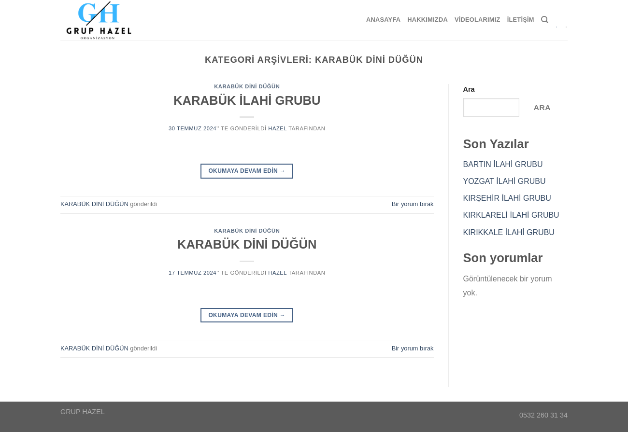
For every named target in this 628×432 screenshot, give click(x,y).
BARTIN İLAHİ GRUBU (503, 164)
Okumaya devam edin (246, 171)
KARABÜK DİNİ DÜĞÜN (247, 86)
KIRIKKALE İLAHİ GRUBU (509, 232)
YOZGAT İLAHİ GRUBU (504, 181)
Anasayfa (383, 19)
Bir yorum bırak (413, 204)
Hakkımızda (427, 19)
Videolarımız (477, 19)
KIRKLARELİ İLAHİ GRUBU (511, 215)
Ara (469, 89)
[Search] (544, 20)
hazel (277, 128)
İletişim (520, 19)
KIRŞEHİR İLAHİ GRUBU (507, 198)
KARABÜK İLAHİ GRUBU (246, 100)
